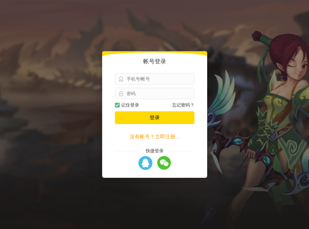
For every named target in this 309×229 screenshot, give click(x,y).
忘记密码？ (183, 105)
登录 (155, 117)
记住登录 (127, 105)
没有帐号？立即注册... (154, 136)
